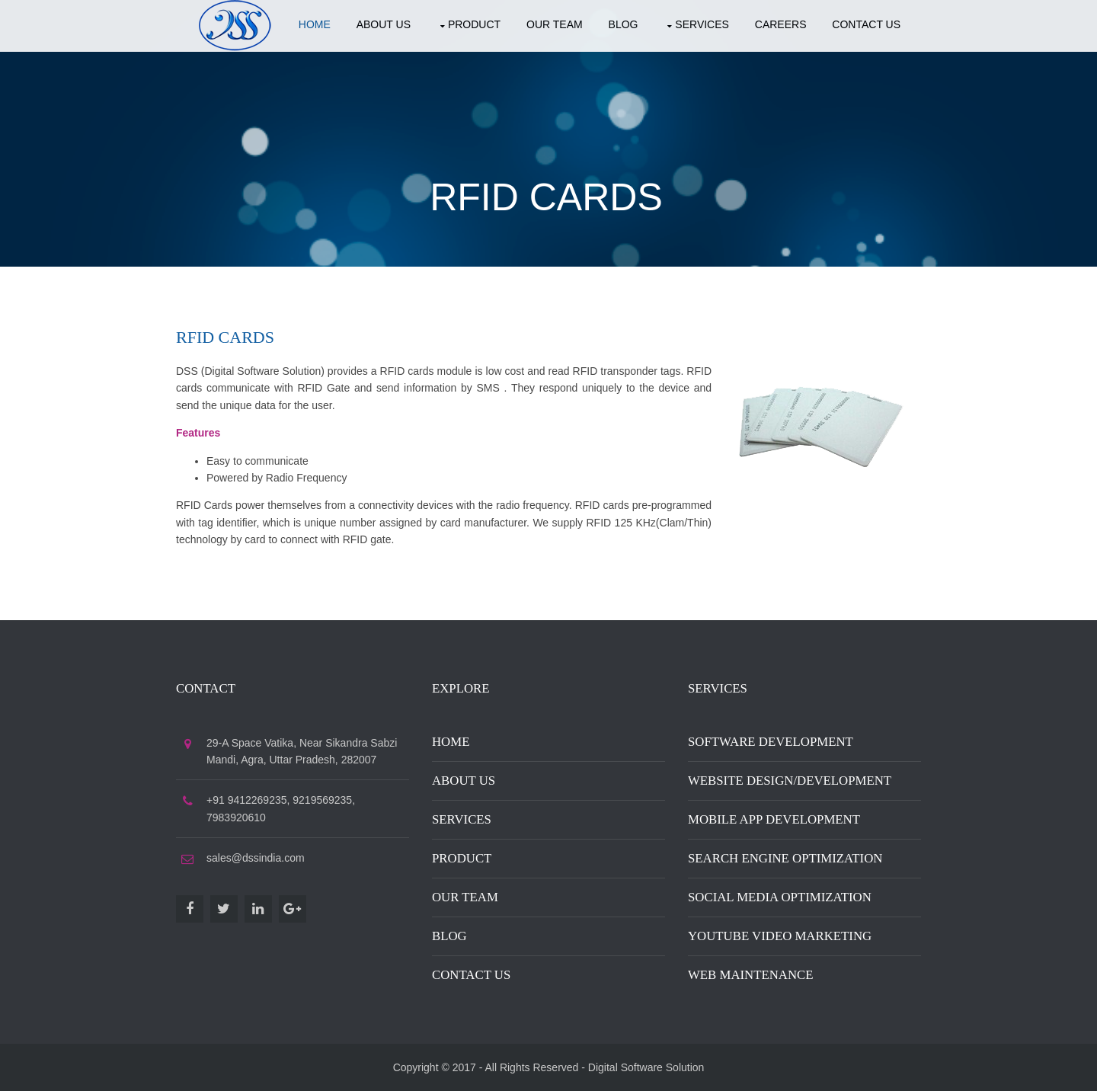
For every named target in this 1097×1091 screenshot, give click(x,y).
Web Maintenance (751, 975)
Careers (781, 24)
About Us (463, 780)
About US (384, 24)
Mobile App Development (774, 819)
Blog (623, 24)
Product (474, 24)
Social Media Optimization (780, 897)
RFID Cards (546, 197)
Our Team (554, 24)
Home (315, 24)
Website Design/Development (789, 780)
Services (702, 24)
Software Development (770, 741)
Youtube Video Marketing (780, 936)
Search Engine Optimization (785, 858)
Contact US (866, 24)
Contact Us (471, 975)
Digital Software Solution (646, 1067)
